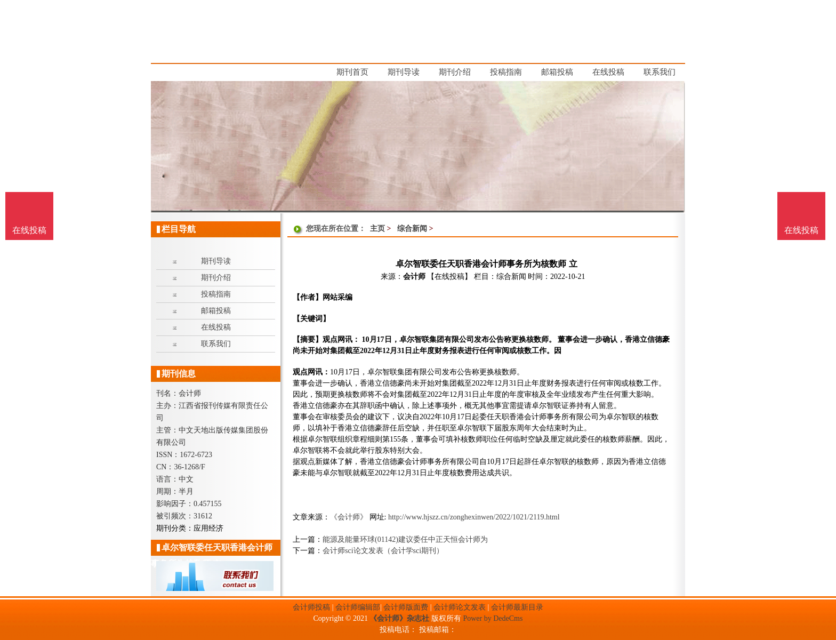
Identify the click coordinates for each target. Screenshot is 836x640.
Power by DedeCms (492, 618)
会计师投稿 (311, 607)
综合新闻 (412, 229)
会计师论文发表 (459, 607)
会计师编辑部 (357, 607)
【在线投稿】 (449, 277)
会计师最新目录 (517, 607)
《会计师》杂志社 (399, 618)
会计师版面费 (405, 607)
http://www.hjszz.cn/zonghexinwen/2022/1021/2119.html (474, 517)
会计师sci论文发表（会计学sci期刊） (383, 551)
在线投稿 (801, 230)
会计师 (414, 277)
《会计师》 (348, 517)
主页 (377, 229)
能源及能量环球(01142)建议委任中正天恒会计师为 (405, 539)
